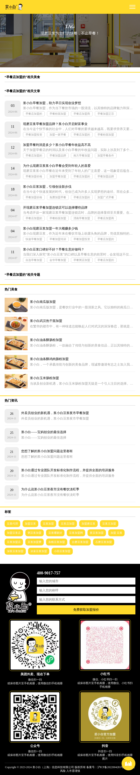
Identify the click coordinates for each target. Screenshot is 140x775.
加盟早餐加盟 (58, 176)
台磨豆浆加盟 (80, 542)
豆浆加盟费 (34, 542)
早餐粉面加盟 (58, 113)
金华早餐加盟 (58, 260)
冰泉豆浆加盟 (38, 551)
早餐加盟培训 (58, 239)
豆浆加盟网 (76, 532)
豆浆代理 (12, 523)
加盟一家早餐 (58, 134)
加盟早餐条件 (105, 155)
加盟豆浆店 (14, 532)
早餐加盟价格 (34, 176)
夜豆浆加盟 (97, 532)
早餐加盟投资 (34, 134)
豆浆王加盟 (109, 523)
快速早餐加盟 (34, 239)
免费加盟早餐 (58, 197)
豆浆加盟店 (14, 542)
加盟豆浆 (30, 523)
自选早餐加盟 (34, 260)
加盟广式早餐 (105, 197)
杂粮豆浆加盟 (56, 542)
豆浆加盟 (48, 523)
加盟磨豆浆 (88, 523)
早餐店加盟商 (81, 113)
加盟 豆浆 (116, 532)
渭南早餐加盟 (81, 218)
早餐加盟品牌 (58, 155)
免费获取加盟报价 (86, 609)
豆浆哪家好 (55, 532)
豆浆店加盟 (68, 523)
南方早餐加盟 (81, 155)
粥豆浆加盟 (34, 532)
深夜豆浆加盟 (15, 551)
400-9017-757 (48, 573)
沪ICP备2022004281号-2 (111, 767)
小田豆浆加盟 (62, 551)
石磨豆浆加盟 (103, 542)
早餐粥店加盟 (81, 260)
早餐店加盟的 (34, 113)
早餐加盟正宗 (105, 113)
